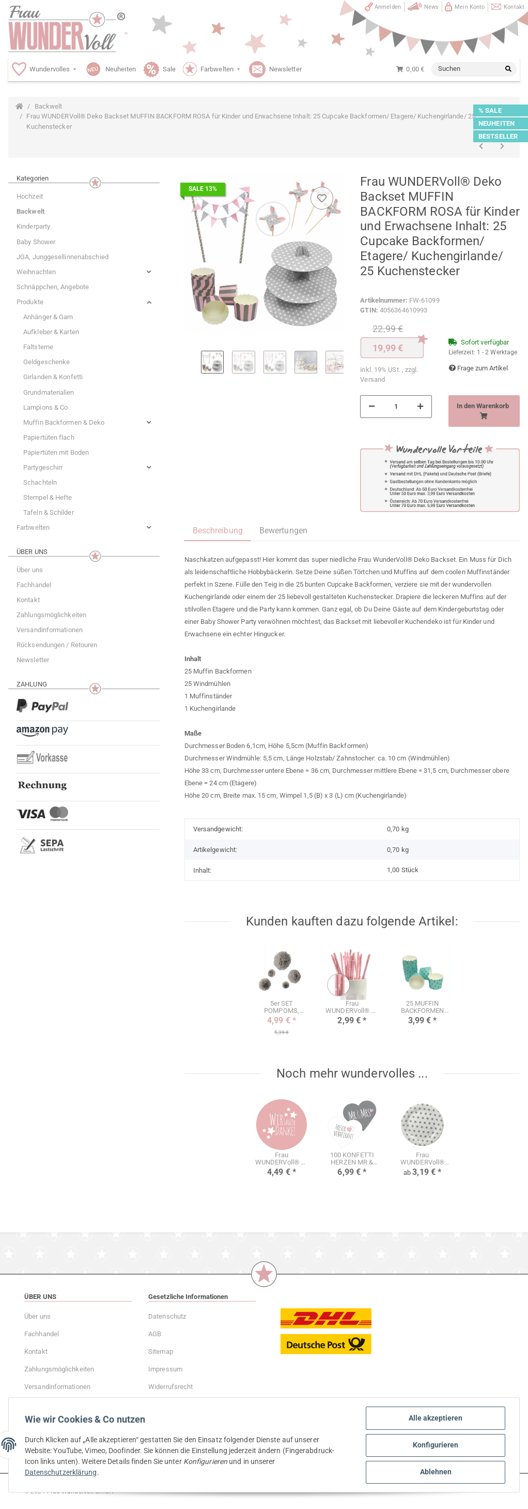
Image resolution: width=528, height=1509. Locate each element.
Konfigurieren (435, 1445)
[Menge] (396, 406)
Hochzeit (30, 196)
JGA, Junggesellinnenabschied (62, 257)
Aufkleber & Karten (51, 332)
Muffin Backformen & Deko (63, 422)
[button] (84, 271)
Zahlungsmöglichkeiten (51, 615)
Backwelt (30, 211)
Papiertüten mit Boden (56, 452)
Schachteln (40, 482)
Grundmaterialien (48, 392)
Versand (372, 379)
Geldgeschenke (46, 362)
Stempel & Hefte (47, 497)
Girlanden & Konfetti (53, 377)
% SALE (490, 110)
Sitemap (160, 1351)
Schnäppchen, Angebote (53, 287)
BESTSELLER (498, 136)
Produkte (30, 302)
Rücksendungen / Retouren (57, 645)
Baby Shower (36, 242)
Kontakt (514, 7)
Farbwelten (33, 527)
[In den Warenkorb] (484, 411)
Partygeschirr (43, 467)
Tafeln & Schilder (48, 512)
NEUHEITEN (496, 123)
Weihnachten (36, 272)
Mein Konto (470, 7)
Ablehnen (435, 1472)
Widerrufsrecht (170, 1387)
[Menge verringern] (372, 406)
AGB (154, 1334)
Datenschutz (167, 1316)
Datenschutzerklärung (61, 1473)
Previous (192, 368)
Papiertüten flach (48, 437)
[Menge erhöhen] (420, 406)
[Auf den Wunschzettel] (321, 198)
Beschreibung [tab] (218, 530)
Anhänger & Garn (48, 317)
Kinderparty (33, 226)
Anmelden (388, 7)
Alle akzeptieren (435, 1418)
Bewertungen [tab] (283, 530)
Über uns (30, 570)
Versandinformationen (50, 630)
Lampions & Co (45, 407)
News (431, 7)
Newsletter (33, 660)
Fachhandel (34, 585)
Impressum (165, 1369)
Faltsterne (38, 347)
